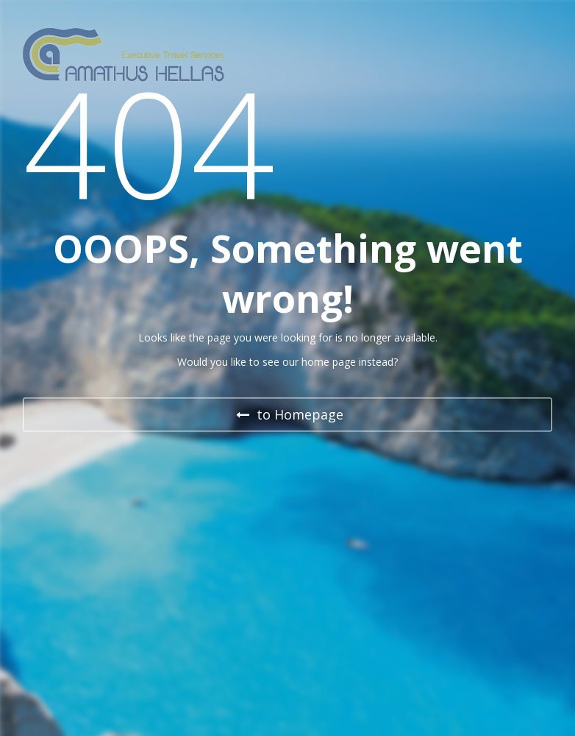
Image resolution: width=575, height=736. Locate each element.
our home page (319, 362)
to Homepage (289, 415)
